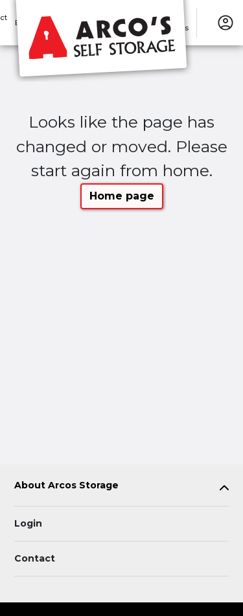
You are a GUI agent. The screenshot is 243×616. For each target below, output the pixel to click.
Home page (121, 196)
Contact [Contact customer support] (34, 558)
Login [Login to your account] (28, 523)
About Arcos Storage (66, 485)
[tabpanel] (121, 488)
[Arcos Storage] (101, 41)
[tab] (121, 488)
